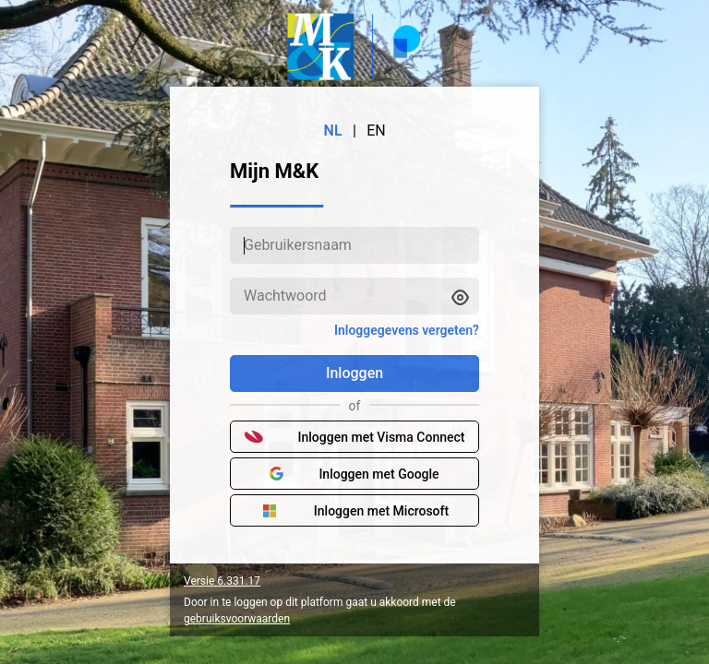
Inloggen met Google (354, 474)
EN (376, 130)
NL (333, 130)
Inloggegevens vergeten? (406, 330)
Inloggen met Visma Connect (355, 437)
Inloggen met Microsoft (354, 511)
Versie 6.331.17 (222, 581)
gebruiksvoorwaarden (237, 618)
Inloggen (354, 373)
